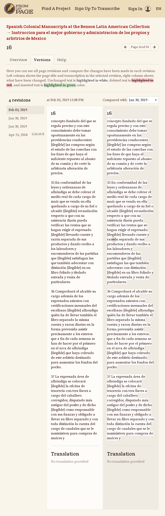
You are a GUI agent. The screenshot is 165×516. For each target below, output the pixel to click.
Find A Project (56, 8)
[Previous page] (125, 47)
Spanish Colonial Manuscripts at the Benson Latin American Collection (78, 26)
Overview (18, 59)
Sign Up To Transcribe (97, 8)
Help (61, 59)
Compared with (115, 100)
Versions (42, 59)
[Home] (18, 8)
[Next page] (154, 47)
